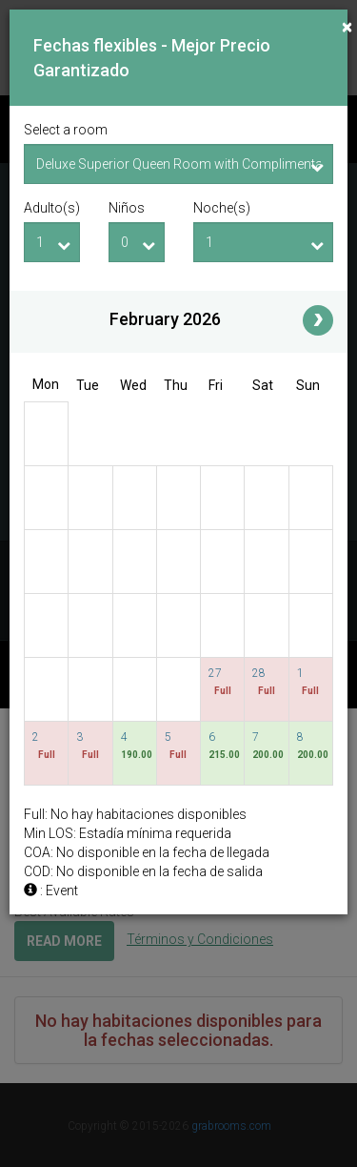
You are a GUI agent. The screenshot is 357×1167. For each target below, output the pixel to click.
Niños (127, 207)
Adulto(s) (52, 207)
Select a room (66, 129)
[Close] (347, 27)
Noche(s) (221, 207)
